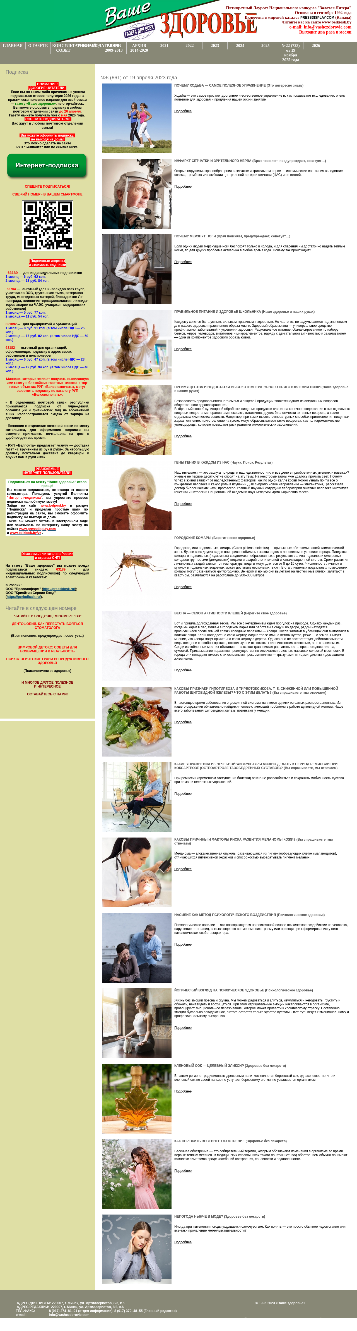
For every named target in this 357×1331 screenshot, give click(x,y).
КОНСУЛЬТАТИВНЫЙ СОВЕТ (64, 48)
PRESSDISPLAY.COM (317, 18)
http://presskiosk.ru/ (59, 589)
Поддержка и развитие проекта (268, 1319)
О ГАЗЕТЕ (38, 45)
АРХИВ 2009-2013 (114, 48)
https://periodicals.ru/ (24, 597)
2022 (189, 45)
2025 (265, 45)
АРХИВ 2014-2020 (139, 48)
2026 (316, 45)
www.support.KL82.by (273, 1323)
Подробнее (183, 111)
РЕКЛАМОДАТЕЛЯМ (89, 45)
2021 (164, 45)
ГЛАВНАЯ (13, 45)
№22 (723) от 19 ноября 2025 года (291, 52)
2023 (215, 45)
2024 (240, 45)
